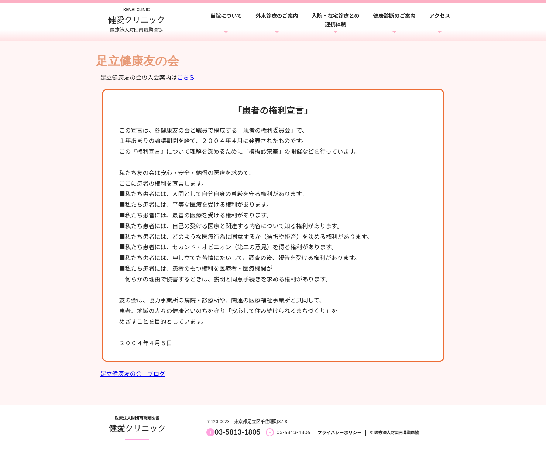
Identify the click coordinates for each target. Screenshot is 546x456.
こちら (186, 77)
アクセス (439, 15)
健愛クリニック (137, 427)
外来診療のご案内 (276, 15)
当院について (226, 15)
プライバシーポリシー (339, 432)
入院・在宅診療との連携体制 (335, 19)
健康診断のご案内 (394, 15)
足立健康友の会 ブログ (132, 373)
